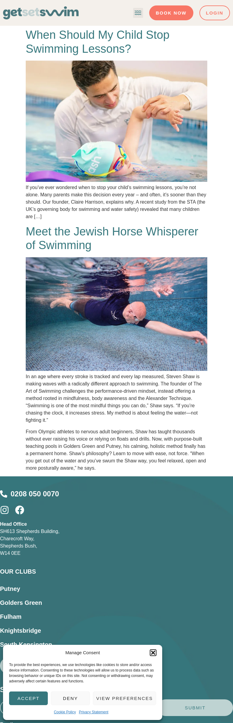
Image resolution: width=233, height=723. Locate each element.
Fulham (10, 616)
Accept (29, 698)
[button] (153, 653)
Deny (70, 698)
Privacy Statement (93, 712)
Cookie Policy (65, 712)
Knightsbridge (20, 630)
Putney (10, 588)
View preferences (124, 698)
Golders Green (21, 602)
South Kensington (26, 644)
